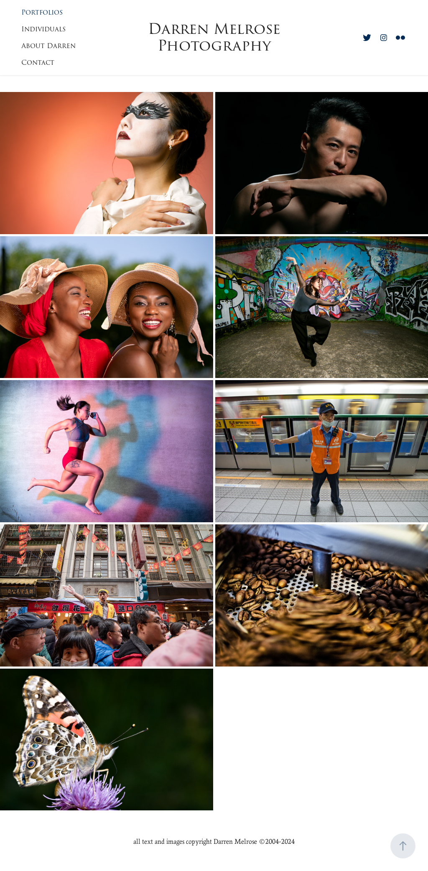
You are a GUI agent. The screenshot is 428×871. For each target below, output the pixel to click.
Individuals (43, 29)
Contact (37, 63)
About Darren (48, 46)
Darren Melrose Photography (216, 37)
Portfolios (42, 13)
